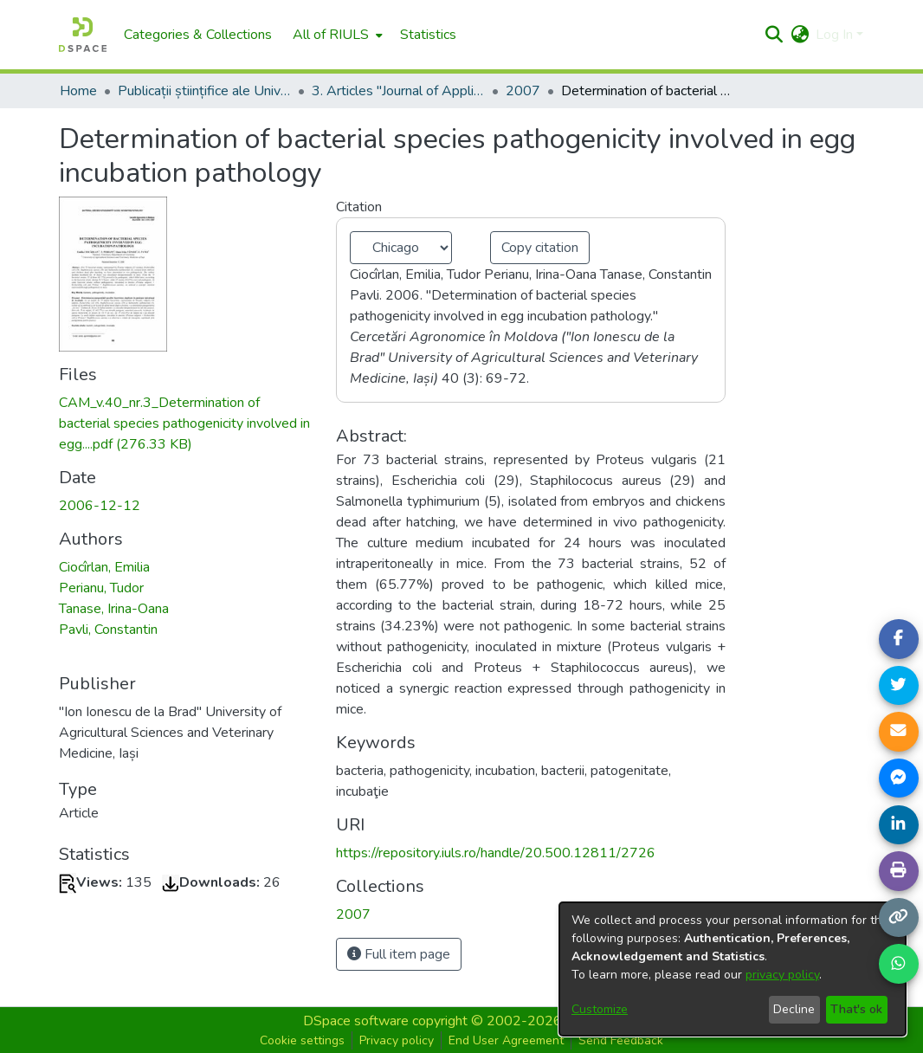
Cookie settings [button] (302, 1040)
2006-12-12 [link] (99, 505)
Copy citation (539, 247)
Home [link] (78, 90)
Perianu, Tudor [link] (101, 588)
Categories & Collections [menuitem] (198, 34)
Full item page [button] (398, 954)
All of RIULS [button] (331, 34)
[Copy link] (899, 918)
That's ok (856, 1009)
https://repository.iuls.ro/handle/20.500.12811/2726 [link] (495, 852)
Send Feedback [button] (620, 1040)
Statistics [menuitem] (428, 34)
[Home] (82, 34)
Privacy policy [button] (396, 1040)
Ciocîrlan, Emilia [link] (104, 567)
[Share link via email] (899, 732)
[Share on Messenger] (899, 778)
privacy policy (782, 974)
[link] (184, 423)
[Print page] (899, 871)
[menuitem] (336, 34)
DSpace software (356, 1020)
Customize (599, 1009)
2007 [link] (523, 90)
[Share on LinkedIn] (899, 825)
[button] (773, 34)
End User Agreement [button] (506, 1040)
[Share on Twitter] (899, 686)
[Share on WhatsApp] (899, 964)
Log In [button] (836, 34)
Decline (794, 1009)
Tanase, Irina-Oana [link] (114, 608)
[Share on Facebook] (899, 639)
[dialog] (732, 969)
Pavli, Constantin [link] (108, 629)
